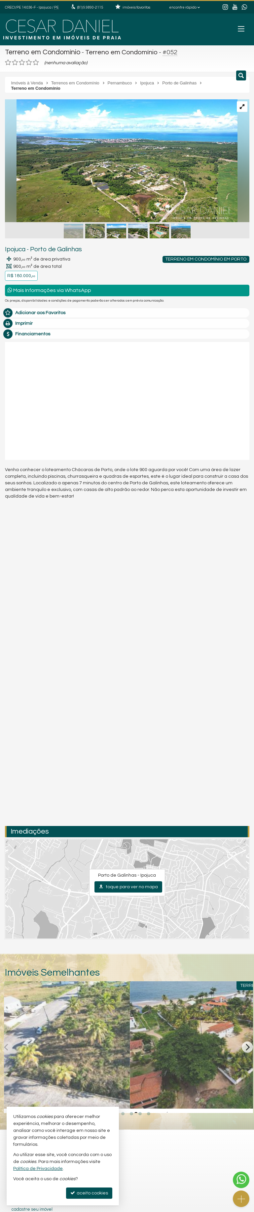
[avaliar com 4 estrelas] (29, 61)
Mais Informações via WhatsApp (49, 289)
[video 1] (127, 399)
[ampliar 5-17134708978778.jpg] (121, 160)
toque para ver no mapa (128, 885)
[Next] (247, 1045)
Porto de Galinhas (51, 248)
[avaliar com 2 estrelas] (15, 61)
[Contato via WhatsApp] (241, 1180)
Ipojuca (14, 248)
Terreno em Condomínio (41, 52)
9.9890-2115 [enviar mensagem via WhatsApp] (90, 7)
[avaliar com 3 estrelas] (22, 61)
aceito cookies (89, 1192)
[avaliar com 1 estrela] (8, 61)
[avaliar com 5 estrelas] (36, 61)
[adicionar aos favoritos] (117, 1100)
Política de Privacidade (38, 1168)
